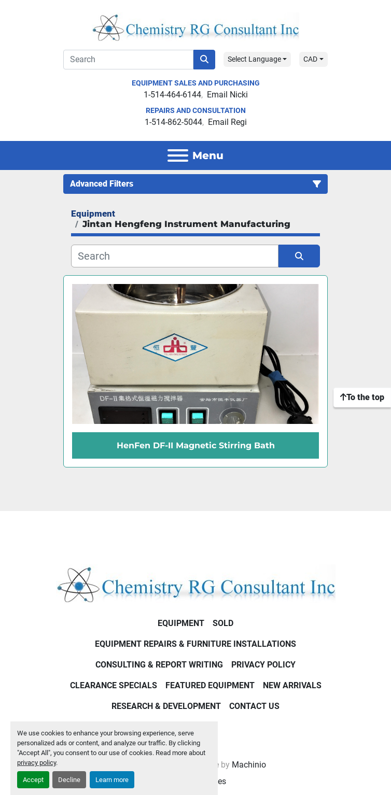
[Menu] (177, 155)
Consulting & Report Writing (159, 665)
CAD (310, 59)
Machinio (249, 765)
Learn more (112, 780)
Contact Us (254, 706)
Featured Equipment (210, 685)
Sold (223, 623)
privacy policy (36, 762)
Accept (33, 780)
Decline (69, 780)
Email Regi (227, 122)
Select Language (254, 59)
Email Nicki (227, 95)
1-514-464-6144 (172, 95)
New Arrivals (292, 685)
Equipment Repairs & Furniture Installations (195, 644)
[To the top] (362, 397)
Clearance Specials (113, 685)
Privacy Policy (263, 665)
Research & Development (166, 706)
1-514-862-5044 (173, 122)
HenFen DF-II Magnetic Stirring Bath (196, 445)
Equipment (181, 623)
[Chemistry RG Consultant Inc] (196, 583)
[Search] (128, 59)
